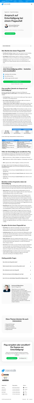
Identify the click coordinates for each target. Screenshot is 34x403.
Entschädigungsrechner (23, 358)
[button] (31, 4)
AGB (27, 399)
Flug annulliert (4, 392)
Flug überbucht (4, 390)
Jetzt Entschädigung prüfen (17, 81)
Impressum (30, 399)
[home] (6, 4)
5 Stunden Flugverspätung (16, 390)
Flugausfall (3, 387)
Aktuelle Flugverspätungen (16, 387)
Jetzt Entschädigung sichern (10, 33)
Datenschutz (24, 399)
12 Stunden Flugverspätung (16, 392)
